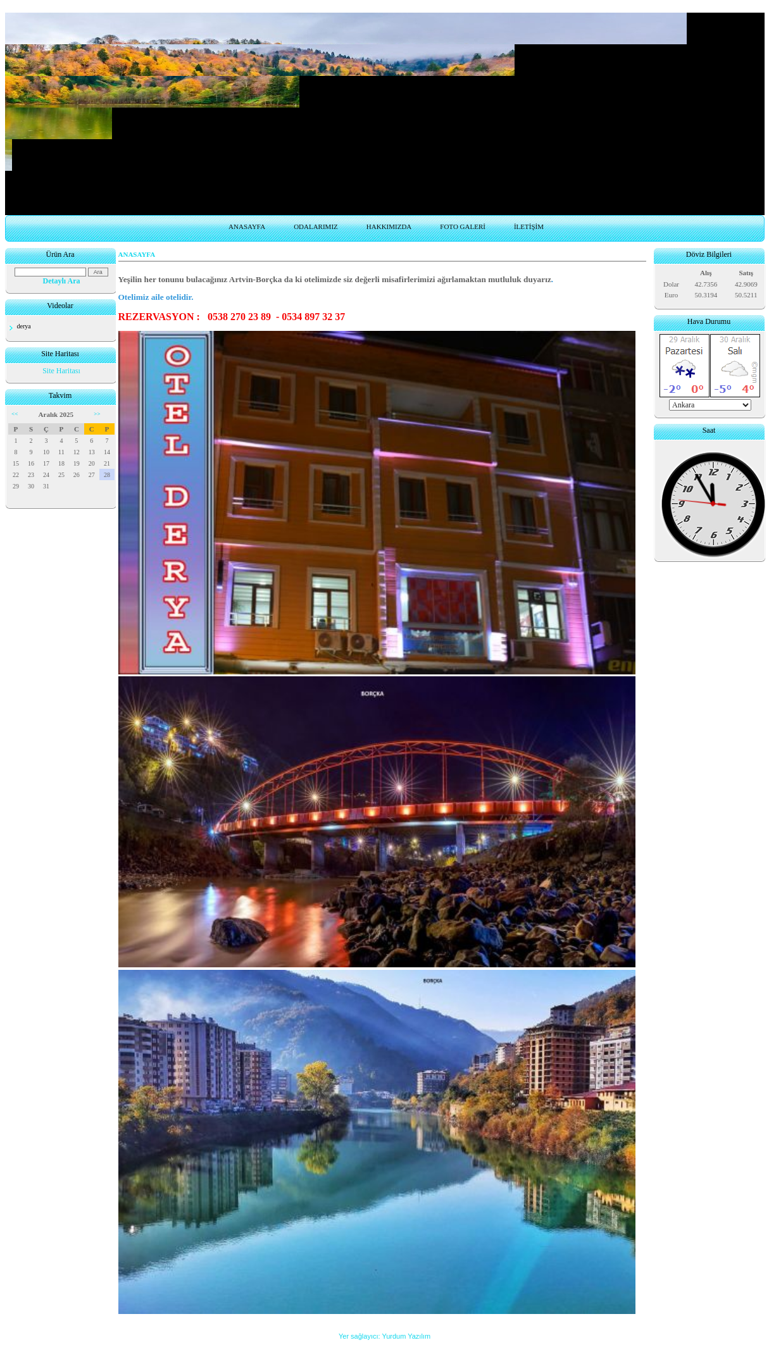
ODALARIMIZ (316, 226)
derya (24, 326)
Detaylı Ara (61, 280)
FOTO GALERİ (462, 226)
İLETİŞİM (529, 226)
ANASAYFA (246, 226)
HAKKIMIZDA (389, 226)
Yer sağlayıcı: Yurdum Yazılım (384, 1336)
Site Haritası (61, 370)
